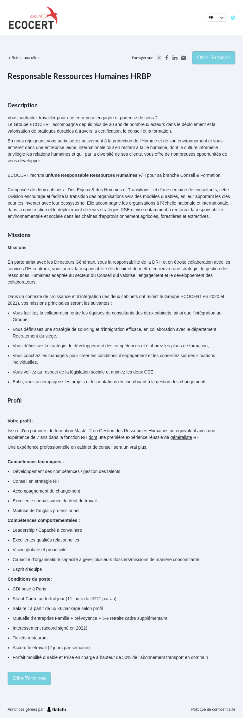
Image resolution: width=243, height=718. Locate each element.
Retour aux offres (24, 58)
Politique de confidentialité (213, 709)
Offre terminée (213, 57)
